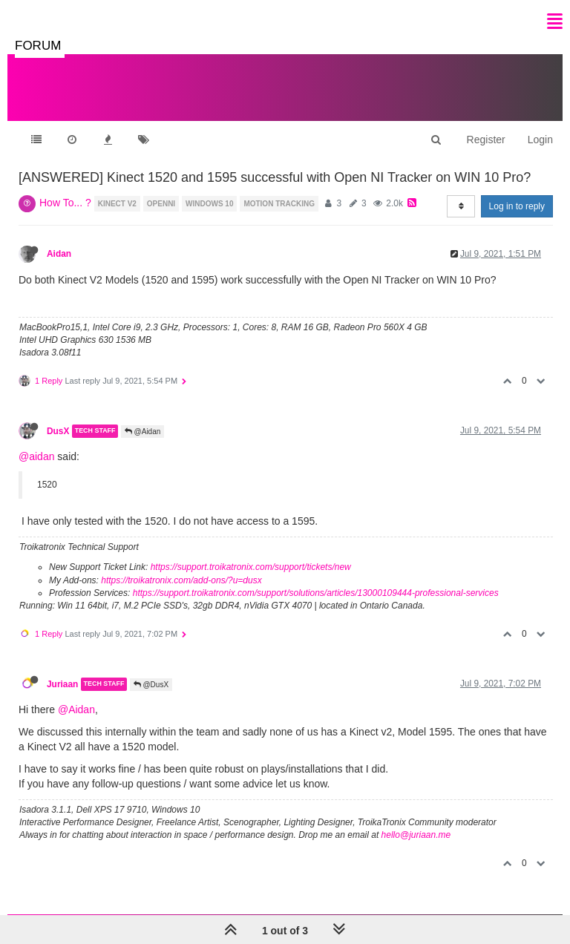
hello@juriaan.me (416, 835)
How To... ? (65, 203)
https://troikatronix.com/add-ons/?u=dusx (181, 580)
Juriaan (62, 684)
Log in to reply (517, 206)
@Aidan (143, 431)
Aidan (59, 254)
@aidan (36, 456)
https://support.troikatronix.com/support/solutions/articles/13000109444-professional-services (316, 593)
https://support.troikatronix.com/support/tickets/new (251, 567)
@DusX (151, 685)
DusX (58, 431)
